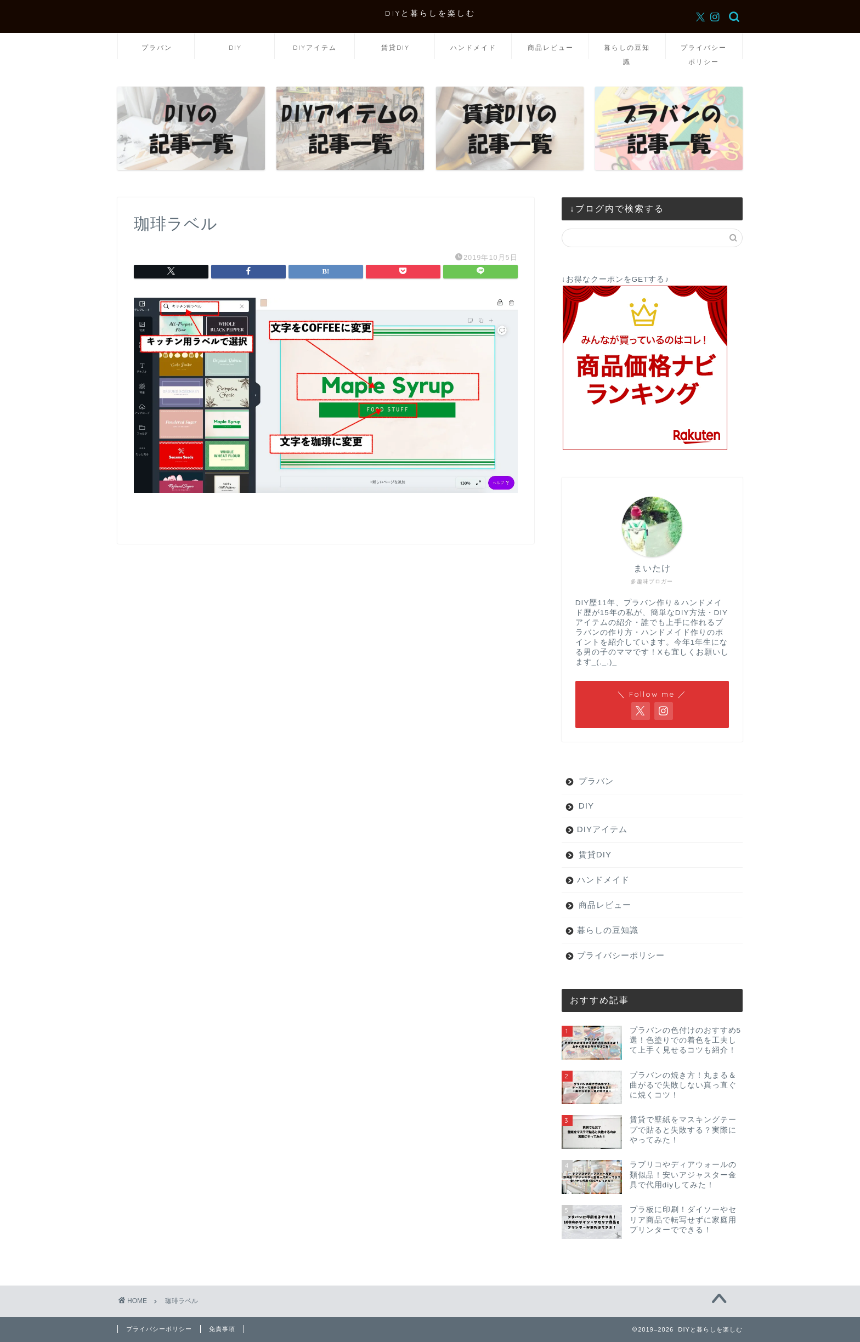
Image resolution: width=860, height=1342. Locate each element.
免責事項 (222, 1329)
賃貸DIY (395, 47)
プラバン (157, 47)
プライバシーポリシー (704, 51)
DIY (235, 47)
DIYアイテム (315, 47)
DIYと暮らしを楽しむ (430, 13)
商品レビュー (551, 47)
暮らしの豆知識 (627, 51)
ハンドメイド (473, 47)
